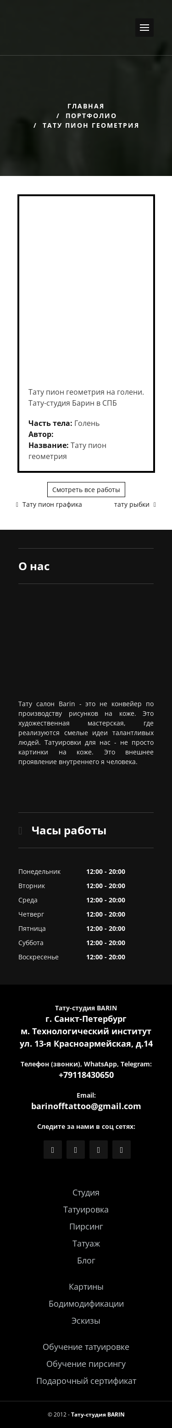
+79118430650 (86, 1074)
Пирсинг (86, 1226)
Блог (86, 1260)
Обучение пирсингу (86, 1363)
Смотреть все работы (86, 489)
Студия (86, 1192)
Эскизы (86, 1320)
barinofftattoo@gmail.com (86, 1105)
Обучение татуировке (86, 1346)
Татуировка (86, 1209)
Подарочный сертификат (86, 1380)
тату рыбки (135, 504)
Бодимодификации (86, 1303)
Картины (86, 1286)
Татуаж (86, 1243)
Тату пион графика (49, 504)
